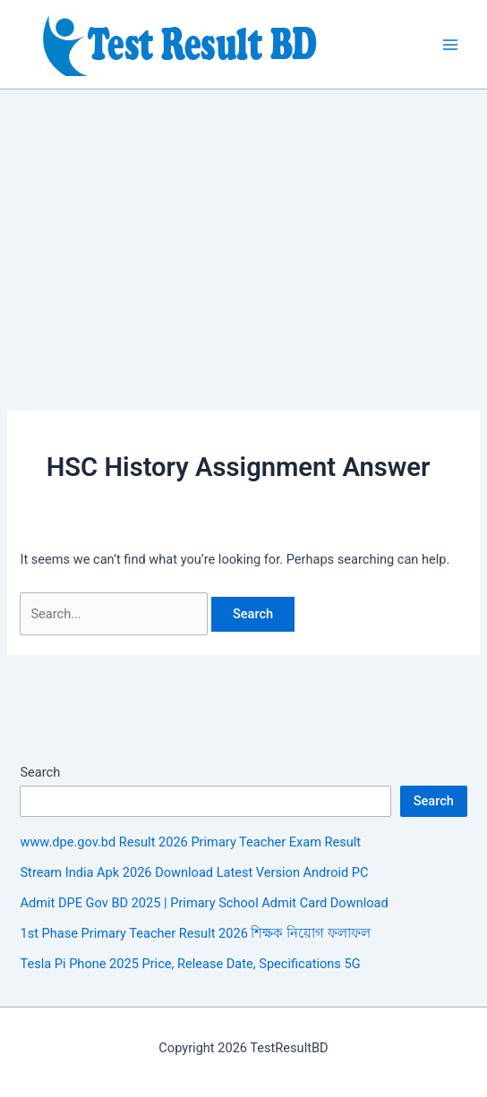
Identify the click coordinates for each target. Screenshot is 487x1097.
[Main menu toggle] (450, 45)
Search (40, 772)
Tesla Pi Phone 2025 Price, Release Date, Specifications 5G (190, 964)
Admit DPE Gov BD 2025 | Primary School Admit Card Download (204, 903)
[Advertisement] (243, 223)
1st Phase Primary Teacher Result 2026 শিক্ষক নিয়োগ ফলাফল (195, 933)
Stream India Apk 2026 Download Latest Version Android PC (194, 872)
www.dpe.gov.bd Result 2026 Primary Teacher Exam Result (190, 842)
